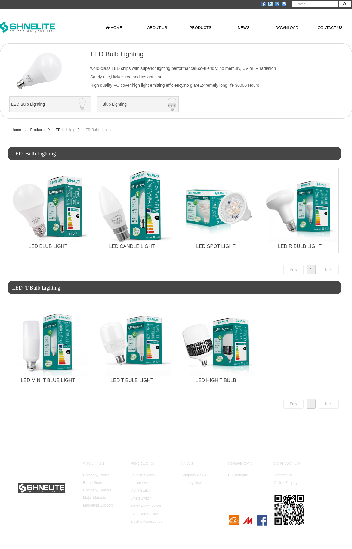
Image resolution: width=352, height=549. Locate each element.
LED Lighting (64, 130)
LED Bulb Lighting (98, 130)
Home (16, 130)
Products (37, 130)
